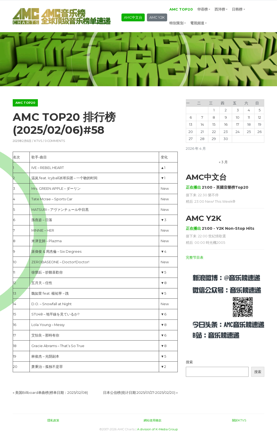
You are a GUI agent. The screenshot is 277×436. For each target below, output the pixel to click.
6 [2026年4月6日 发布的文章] (191, 117)
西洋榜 (220, 9)
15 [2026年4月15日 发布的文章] (213, 124)
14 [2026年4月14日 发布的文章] (202, 124)
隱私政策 (53, 420)
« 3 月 (223, 162)
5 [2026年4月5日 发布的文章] (259, 110)
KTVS (38, 141)
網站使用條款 (152, 420)
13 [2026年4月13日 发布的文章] (190, 124)
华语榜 (202, 9)
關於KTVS (239, 420)
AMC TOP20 (181, 9)
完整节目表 (194, 257)
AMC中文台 (133, 17)
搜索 (189, 362)
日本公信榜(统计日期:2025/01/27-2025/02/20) (139, 393)
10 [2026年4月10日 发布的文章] (237, 117)
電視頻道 (197, 23)
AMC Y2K (157, 17)
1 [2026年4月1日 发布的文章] (214, 110)
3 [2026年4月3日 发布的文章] (238, 110)
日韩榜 (237, 9)
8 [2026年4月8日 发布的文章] (214, 117)
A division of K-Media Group (157, 429)
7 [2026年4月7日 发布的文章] (202, 117)
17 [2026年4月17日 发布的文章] (237, 124)
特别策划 (176, 23)
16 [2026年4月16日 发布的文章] (225, 124)
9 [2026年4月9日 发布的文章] (226, 117)
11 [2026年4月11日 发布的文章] (249, 117)
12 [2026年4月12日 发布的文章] (259, 117)
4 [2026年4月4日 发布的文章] (249, 110)
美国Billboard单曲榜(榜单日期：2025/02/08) (51, 393)
